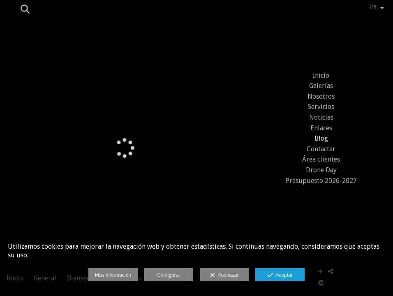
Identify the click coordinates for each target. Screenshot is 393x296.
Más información (113, 275)
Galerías (321, 86)
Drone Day (321, 170)
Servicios (321, 107)
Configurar (168, 275)
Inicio (321, 75)
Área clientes (321, 159)
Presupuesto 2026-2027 (321, 181)
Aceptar (279, 275)
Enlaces (321, 128)
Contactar (321, 149)
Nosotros (321, 96)
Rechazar (224, 275)
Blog (321, 138)
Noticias (321, 117)
